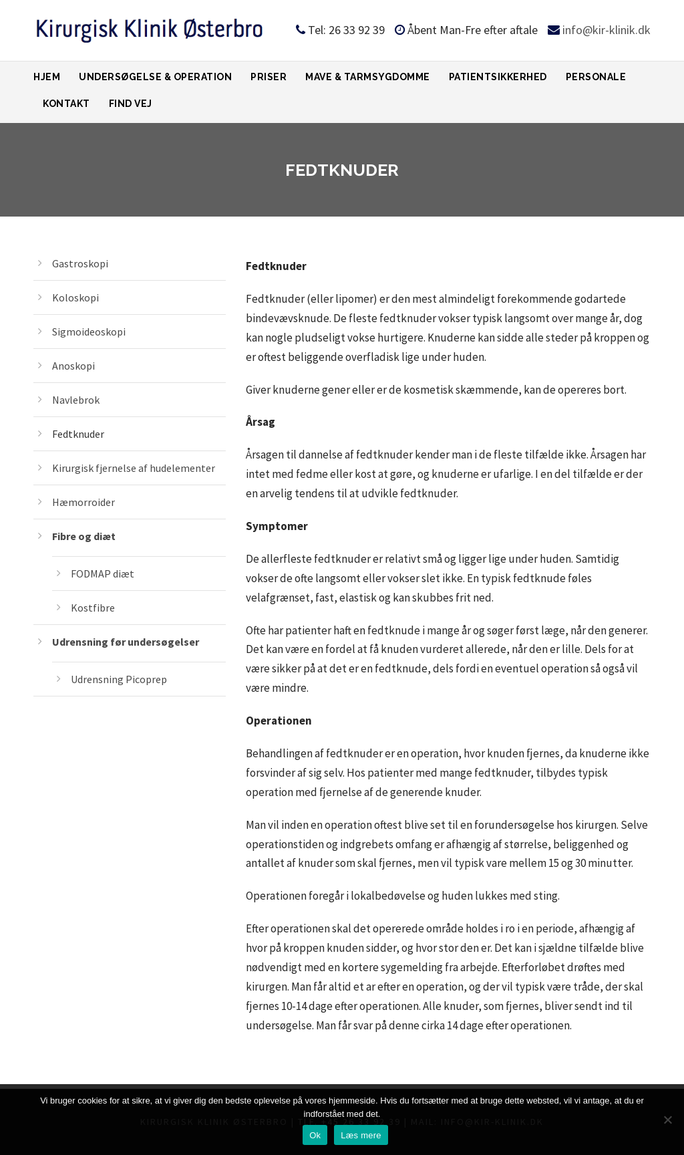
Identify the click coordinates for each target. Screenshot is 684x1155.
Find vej (130, 103)
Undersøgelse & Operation (155, 77)
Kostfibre (93, 607)
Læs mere (361, 1135)
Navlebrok (76, 399)
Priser (268, 77)
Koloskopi (75, 297)
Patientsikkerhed (498, 77)
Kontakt (66, 103)
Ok (315, 1135)
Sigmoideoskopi (89, 331)
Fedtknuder (78, 433)
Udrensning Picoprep (119, 679)
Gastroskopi (80, 263)
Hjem (46, 77)
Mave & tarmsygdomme (367, 77)
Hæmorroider (83, 502)
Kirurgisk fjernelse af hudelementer (133, 468)
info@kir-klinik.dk (606, 29)
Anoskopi (73, 365)
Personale (596, 77)
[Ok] (667, 1119)
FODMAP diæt (102, 573)
